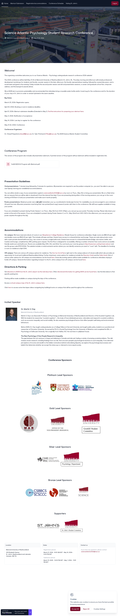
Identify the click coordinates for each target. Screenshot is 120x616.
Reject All (86, 609)
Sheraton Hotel (88, 255)
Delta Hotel (103, 255)
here (52, 257)
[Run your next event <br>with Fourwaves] (30, 612)
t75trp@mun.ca (50, 134)
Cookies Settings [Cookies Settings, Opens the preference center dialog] (99, 609)
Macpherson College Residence (53, 235)
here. (84, 260)
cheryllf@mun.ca (25, 134)
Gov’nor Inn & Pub (58, 253)
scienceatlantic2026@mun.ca (54, 193)
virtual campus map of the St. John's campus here (27, 283)
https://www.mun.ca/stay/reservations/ (98, 244)
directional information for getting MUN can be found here (77, 272)
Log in (115, 3)
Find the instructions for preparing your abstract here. (66, 111)
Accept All (75, 609)
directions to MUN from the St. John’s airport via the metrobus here (29, 272)
